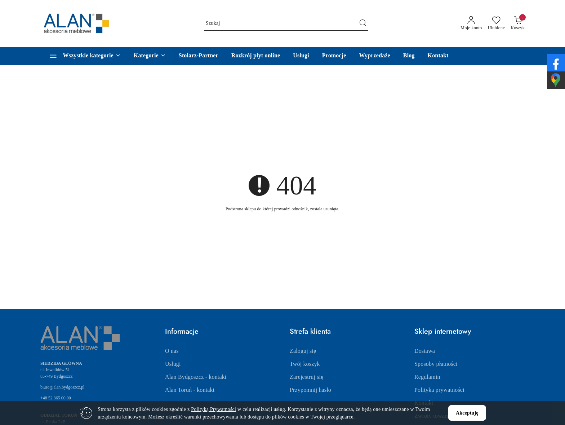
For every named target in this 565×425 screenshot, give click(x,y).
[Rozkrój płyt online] (255, 56)
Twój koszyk (305, 364)
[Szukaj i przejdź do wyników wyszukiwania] (363, 23)
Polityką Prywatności (213, 409)
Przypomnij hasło (310, 390)
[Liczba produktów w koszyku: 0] (518, 23)
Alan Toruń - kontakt (189, 390)
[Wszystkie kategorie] (82, 56)
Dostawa (424, 351)
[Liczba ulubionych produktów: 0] (496, 23)
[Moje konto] (471, 23)
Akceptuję (467, 413)
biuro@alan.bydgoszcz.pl (62, 387)
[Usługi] (301, 56)
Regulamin (427, 377)
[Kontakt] (438, 56)
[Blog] (409, 56)
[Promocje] (334, 56)
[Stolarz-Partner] (198, 56)
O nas (172, 351)
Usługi (173, 364)
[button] (150, 56)
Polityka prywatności (439, 390)
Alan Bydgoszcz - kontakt (195, 377)
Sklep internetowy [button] (442, 331)
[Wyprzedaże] (374, 56)
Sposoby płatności (436, 364)
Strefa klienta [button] (310, 331)
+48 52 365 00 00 (55, 397)
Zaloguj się (303, 351)
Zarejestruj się (306, 377)
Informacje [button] (182, 331)
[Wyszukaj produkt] (286, 23)
